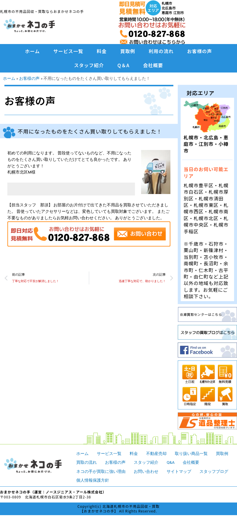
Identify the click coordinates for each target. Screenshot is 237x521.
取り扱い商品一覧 (191, 453)
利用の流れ (161, 51)
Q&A (171, 462)
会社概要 (153, 65)
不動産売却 (156, 453)
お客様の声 (199, 51)
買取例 (127, 51)
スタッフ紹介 (89, 65)
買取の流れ (86, 462)
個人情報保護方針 (92, 480)
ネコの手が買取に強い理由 (101, 471)
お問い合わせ (146, 471)
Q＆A (123, 65)
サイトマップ (179, 471)
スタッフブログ (213, 471)
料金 (102, 51)
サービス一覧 (68, 51)
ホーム (32, 51)
